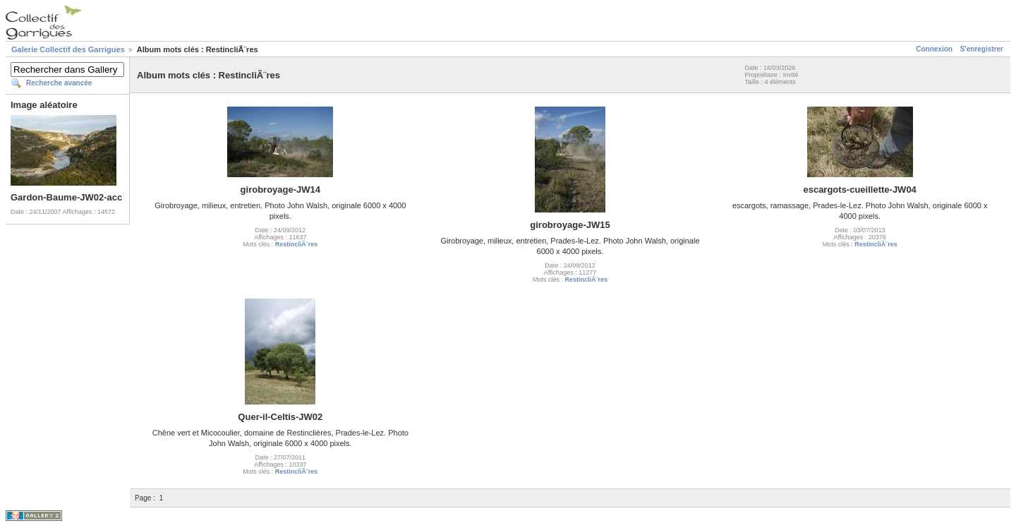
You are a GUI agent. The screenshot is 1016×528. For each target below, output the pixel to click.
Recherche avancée (59, 83)
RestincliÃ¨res (296, 244)
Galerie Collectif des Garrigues (68, 49)
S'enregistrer (981, 49)
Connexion (934, 49)
